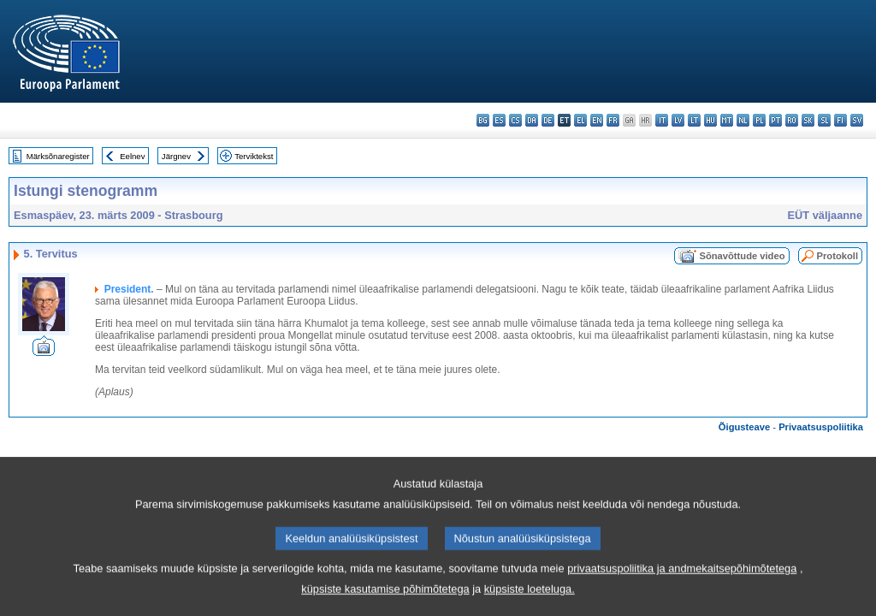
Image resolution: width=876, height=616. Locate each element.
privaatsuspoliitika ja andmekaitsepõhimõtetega (681, 587)
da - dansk (531, 120)
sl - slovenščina (824, 120)
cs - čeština (515, 120)
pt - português (775, 120)
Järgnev (176, 156)
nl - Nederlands (743, 120)
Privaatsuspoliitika (820, 427)
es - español (499, 120)
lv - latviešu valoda (678, 120)
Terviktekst (253, 156)
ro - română (791, 120)
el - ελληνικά (580, 120)
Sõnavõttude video (741, 256)
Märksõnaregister (58, 156)
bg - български (482, 120)
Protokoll (837, 256)
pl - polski (759, 120)
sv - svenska (856, 120)
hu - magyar (710, 120)
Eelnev (132, 156)
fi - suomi (840, 120)
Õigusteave (744, 427)
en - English (596, 120)
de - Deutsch (548, 120)
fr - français (613, 120)
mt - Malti (726, 120)
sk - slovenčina (808, 120)
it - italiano (661, 120)
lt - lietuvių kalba (694, 120)
